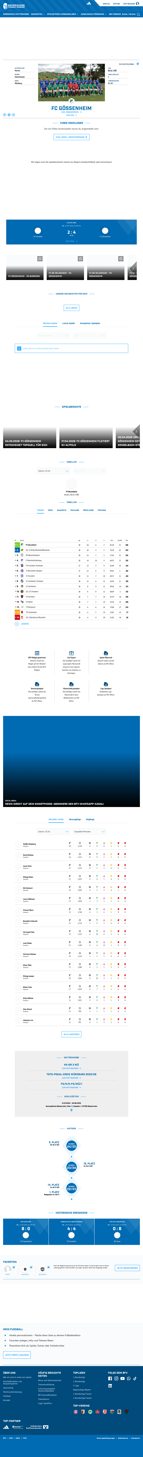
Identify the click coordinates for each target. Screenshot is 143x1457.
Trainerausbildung (46, 1384)
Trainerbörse (43, 1399)
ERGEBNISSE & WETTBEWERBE (16, 14)
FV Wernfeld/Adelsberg (34, 560)
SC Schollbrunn (31, 586)
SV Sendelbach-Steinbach (34, 581)
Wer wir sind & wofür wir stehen (17, 1377)
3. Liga (76, 1385)
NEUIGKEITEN (38, 14)
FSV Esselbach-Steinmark (34, 565)
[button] (4, 115)
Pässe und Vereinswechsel (49, 1380)
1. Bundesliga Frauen (82, 1393)
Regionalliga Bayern (82, 1389)
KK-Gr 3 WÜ (112, 70)
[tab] (50, 324)
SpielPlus (106, 4)
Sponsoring (8, 1387)
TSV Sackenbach (31, 612)
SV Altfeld (29, 601)
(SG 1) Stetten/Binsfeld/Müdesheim (38, 550)
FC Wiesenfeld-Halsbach (34, 570)
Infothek (116, 4)
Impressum (135, 1438)
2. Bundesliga (79, 1381)
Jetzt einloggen (129, 4)
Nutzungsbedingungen (106, 1438)
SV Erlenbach (30, 596)
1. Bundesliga (79, 1377)
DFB (11, 1438)
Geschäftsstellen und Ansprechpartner (12, 1382)
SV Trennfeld (30, 576)
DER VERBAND (116, 14)
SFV (4, 1438)
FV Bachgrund (30, 607)
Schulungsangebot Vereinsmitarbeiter (46, 1389)
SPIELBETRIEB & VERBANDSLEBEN (63, 14)
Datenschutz (123, 1438)
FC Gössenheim (31, 544)
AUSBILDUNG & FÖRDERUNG (94, 14)
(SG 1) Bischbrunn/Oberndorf (35, 617)
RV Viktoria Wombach (33, 555)
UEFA (18, 1438)
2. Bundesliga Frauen (82, 1398)
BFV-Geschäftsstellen (47, 1395)
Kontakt (6, 1400)
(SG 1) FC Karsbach (32, 591)
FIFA (25, 1438)
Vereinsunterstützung (12, 1392)
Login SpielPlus (45, 1403)
